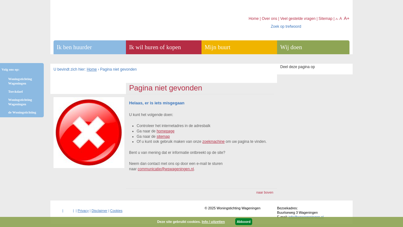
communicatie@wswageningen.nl (166, 169)
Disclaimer (99, 210)
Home (92, 69)
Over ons (269, 18)
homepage (165, 131)
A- (337, 18)
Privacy (82, 210)
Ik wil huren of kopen (155, 47)
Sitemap (325, 18)
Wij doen (291, 47)
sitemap (163, 136)
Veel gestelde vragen (297, 18)
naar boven (264, 192)
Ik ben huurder (74, 47)
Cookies (116, 210)
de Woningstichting (22, 112)
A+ (346, 18)
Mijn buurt (217, 47)
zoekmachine (213, 141)
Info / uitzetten (213, 222)
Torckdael (15, 91)
